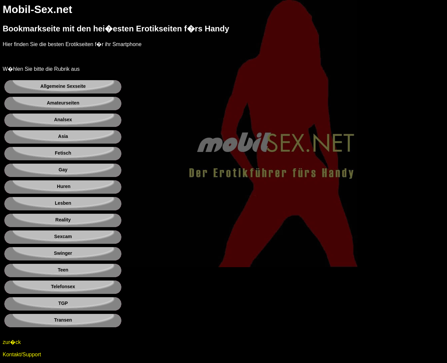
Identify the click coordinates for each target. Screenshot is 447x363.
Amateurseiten (63, 103)
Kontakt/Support (22, 354)
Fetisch (63, 153)
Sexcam (63, 236)
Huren (63, 186)
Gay (63, 169)
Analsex (63, 119)
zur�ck (12, 342)
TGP (63, 303)
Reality (63, 219)
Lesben (63, 203)
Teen (63, 270)
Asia (63, 136)
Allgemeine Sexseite (63, 86)
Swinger (63, 253)
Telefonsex (63, 286)
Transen (63, 320)
